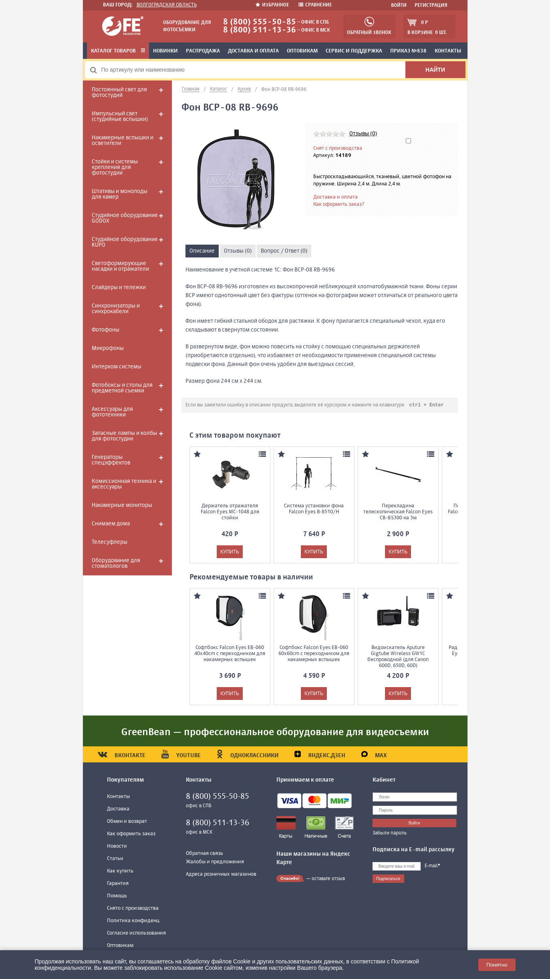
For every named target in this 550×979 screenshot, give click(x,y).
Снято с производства (133, 908)
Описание (202, 251)
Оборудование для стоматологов (116, 563)
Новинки (165, 51)
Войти (399, 5)
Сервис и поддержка (354, 51)
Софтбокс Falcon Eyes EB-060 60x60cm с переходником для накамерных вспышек (313, 654)
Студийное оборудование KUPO (125, 242)
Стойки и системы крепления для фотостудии (115, 167)
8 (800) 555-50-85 (259, 22)
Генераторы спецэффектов (111, 460)
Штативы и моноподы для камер (119, 194)
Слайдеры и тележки (119, 287)
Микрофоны (108, 348)
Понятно (496, 965)
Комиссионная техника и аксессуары (124, 484)
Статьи (115, 859)
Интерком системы (116, 367)
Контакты (448, 51)
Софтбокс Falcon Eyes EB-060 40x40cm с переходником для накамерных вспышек (229, 654)
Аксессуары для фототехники (112, 412)
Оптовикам (302, 51)
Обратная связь (204, 853)
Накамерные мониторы (122, 505)
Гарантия (118, 884)
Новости (117, 846)
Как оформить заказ (131, 834)
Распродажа (203, 51)
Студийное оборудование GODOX (125, 218)
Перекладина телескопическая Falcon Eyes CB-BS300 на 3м (398, 512)
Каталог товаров (118, 51)
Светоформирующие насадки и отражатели (120, 266)
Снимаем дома (111, 524)
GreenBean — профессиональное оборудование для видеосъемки (275, 733)
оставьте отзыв (328, 879)
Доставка (118, 809)
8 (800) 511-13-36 (259, 30)
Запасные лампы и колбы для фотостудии (124, 436)
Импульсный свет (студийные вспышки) (120, 116)
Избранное (273, 5)
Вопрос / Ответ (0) (284, 251)
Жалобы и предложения (215, 862)
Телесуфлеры (109, 542)
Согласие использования (136, 933)
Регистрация (431, 5)
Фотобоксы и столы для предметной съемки (122, 388)
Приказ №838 (408, 51)
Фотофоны (105, 330)
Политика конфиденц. (134, 921)
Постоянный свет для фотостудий (119, 92)
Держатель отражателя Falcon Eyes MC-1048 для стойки (230, 512)
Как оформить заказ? (338, 204)
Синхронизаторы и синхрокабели (116, 308)
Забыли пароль (390, 833)
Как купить (120, 871)
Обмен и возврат (127, 821)
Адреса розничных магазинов (221, 874)
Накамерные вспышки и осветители (122, 140)
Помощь (117, 896)
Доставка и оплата (253, 51)
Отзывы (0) (363, 134)
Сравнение (315, 5)
